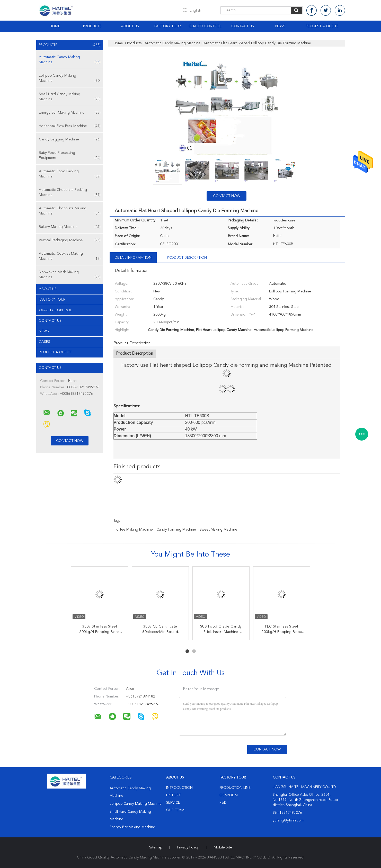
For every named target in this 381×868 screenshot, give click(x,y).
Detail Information (133, 257)
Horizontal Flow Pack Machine (70, 126)
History (173, 795)
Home (55, 26)
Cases (44, 342)
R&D (223, 802)
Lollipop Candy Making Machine (70, 78)
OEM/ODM (228, 795)
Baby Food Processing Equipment (70, 155)
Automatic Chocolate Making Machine (70, 211)
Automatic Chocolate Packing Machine (70, 193)
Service (173, 802)
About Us (130, 26)
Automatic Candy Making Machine (70, 60)
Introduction (179, 788)
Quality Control (205, 26)
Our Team (175, 810)
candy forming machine (176, 529)
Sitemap (155, 847)
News (280, 26)
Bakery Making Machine (70, 226)
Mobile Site (223, 847)
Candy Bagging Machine (70, 139)
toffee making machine (134, 529)
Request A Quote (322, 26)
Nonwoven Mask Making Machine (70, 275)
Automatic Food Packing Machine (70, 174)
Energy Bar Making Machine (70, 112)
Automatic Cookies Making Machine (70, 256)
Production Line (235, 788)
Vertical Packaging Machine (70, 240)
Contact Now (226, 196)
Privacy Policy (188, 847)
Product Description (187, 257)
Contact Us (242, 26)
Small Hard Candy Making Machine (70, 97)
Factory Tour (167, 26)
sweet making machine (218, 529)
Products (92, 26)
